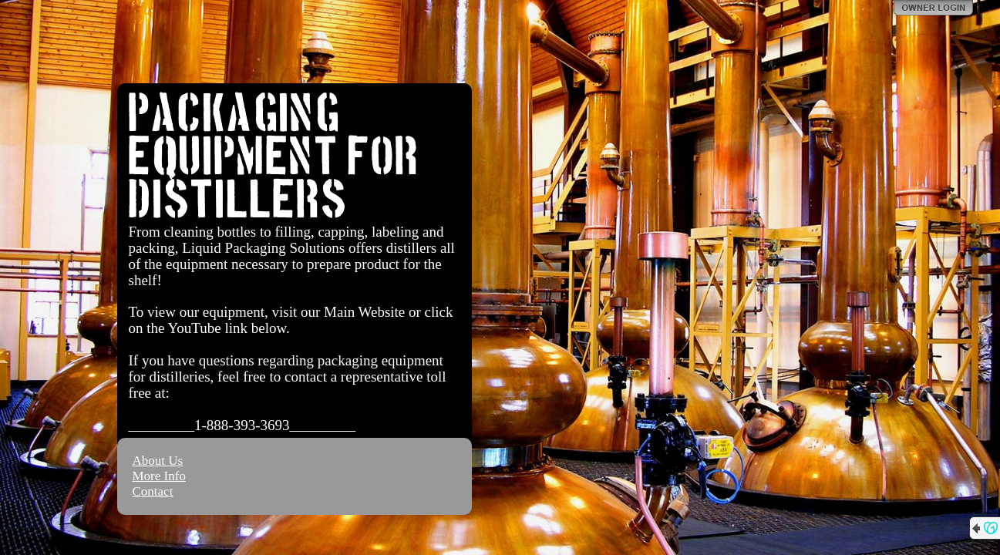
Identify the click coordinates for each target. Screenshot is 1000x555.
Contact (153, 491)
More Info (159, 476)
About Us (158, 460)
